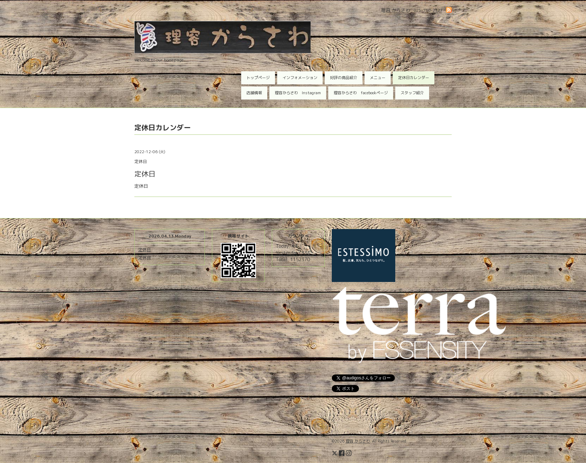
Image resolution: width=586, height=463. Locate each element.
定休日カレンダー (413, 77)
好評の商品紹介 (343, 77)
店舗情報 (254, 93)
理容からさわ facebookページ (361, 93)
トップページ (258, 77)
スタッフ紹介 (412, 93)
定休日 (144, 250)
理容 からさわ (358, 441)
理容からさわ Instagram (298, 93)
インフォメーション (299, 77)
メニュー (377, 77)
